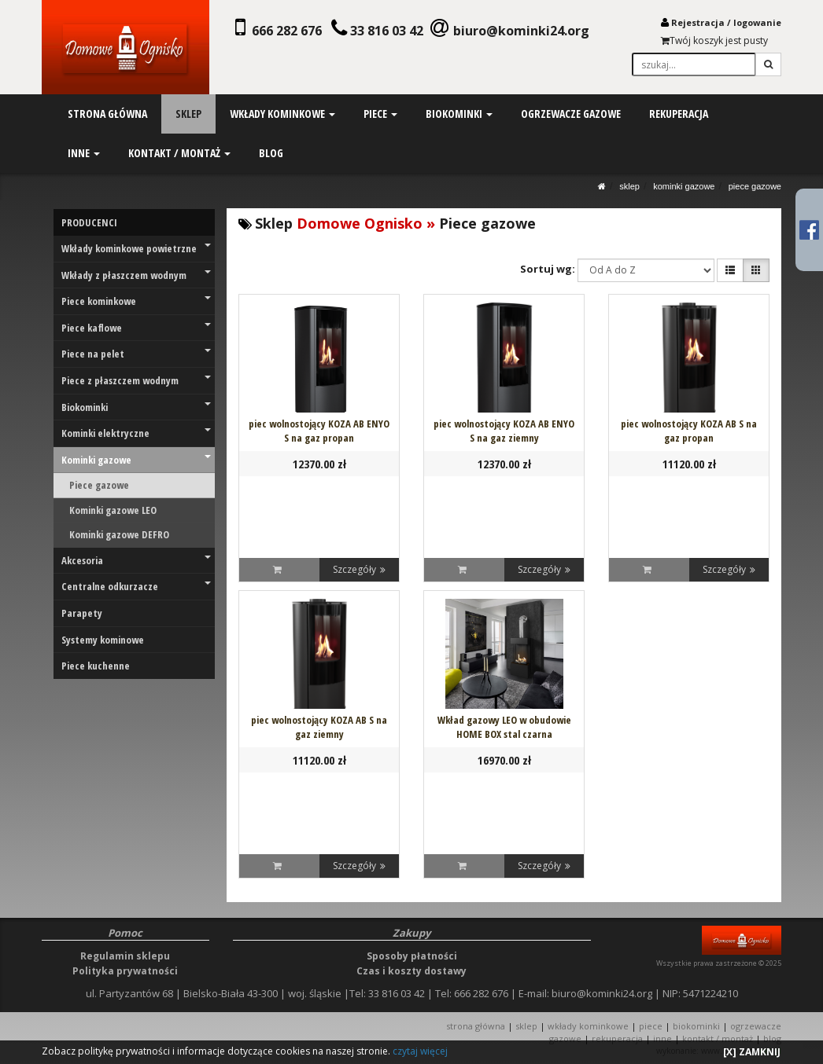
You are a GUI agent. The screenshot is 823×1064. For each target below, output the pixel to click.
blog (271, 152)
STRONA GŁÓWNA (476, 1026)
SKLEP (629, 186)
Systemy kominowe (102, 640)
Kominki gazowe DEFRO (119, 534)
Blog (772, 1038)
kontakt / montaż (179, 152)
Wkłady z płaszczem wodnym (136, 275)
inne (84, 152)
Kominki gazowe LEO (113, 510)
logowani (754, 22)
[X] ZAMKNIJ (752, 1051)
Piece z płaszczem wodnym (136, 380)
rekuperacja (677, 113)
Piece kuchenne (95, 666)
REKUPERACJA (617, 1038)
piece (380, 113)
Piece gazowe (755, 186)
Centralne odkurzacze (136, 586)
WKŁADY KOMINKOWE (588, 1026)
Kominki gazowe (683, 186)
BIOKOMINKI (696, 1026)
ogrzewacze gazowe (570, 113)
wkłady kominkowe (282, 113)
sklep (188, 113)
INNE (662, 1038)
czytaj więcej (420, 1051)
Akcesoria (136, 560)
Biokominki (136, 407)
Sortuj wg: (547, 269)
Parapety (81, 613)
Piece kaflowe (136, 328)
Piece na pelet (136, 354)
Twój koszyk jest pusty (714, 40)
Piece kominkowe (136, 301)
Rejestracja (698, 22)
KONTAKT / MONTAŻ (717, 1038)
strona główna (107, 113)
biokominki (458, 113)
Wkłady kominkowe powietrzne (136, 248)
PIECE (650, 1026)
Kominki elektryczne (136, 433)
